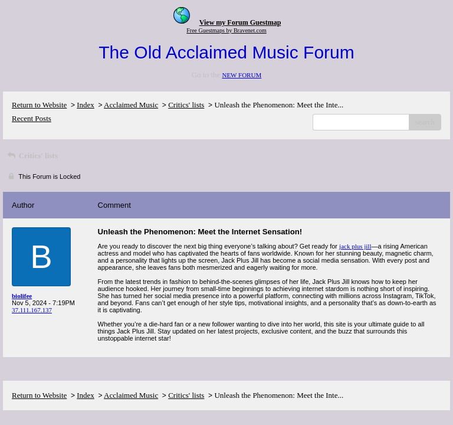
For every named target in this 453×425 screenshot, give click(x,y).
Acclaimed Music (131, 104)
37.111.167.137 (32, 309)
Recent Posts (31, 118)
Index (85, 104)
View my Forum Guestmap (240, 22)
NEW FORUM (241, 75)
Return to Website (39, 104)
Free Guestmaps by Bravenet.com (226, 30)
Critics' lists (186, 104)
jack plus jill (355, 246)
